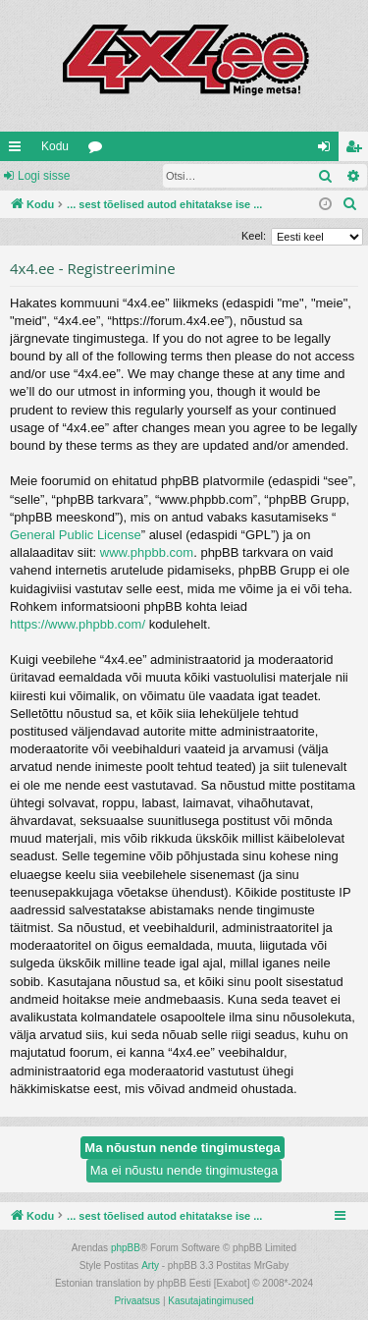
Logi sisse (44, 176)
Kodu (55, 146)
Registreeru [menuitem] (357, 150)
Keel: (253, 236)
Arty (150, 1265)
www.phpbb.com (146, 552)
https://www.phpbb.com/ (77, 624)
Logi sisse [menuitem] (328, 150)
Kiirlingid (18, 150)
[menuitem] (350, 204)
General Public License (75, 534)
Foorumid (99, 150)
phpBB (125, 1247)
